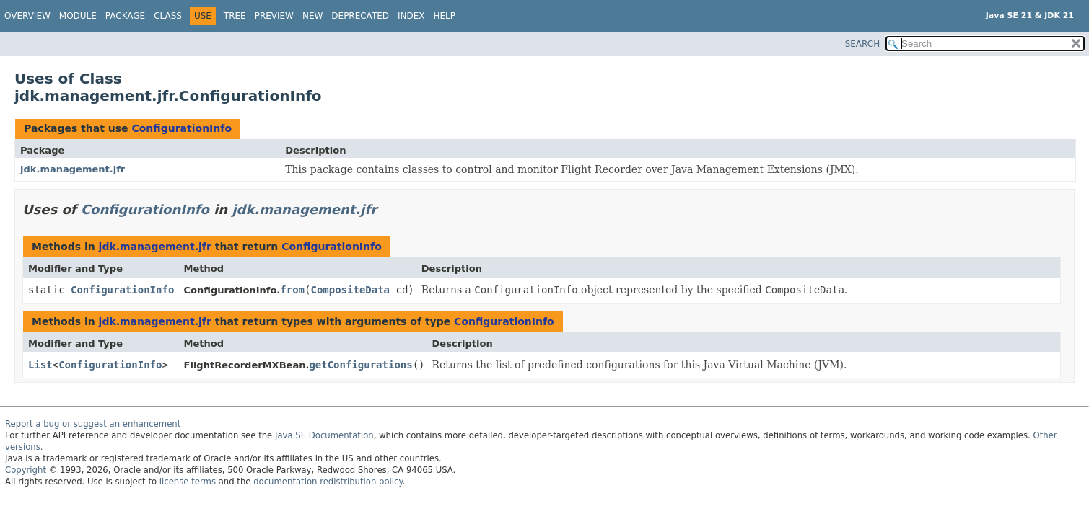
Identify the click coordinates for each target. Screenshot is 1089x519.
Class (168, 16)
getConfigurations (360, 365)
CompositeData (350, 290)
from (292, 290)
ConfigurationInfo (181, 128)
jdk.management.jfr (72, 169)
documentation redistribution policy (327, 481)
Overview (27, 16)
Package (125, 16)
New (312, 16)
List (40, 365)
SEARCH (862, 44)
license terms (187, 481)
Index (411, 16)
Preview (274, 16)
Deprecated (360, 16)
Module (78, 16)
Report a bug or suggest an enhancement (92, 424)
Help (445, 16)
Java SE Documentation (324, 435)
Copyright (25, 470)
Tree (235, 16)
